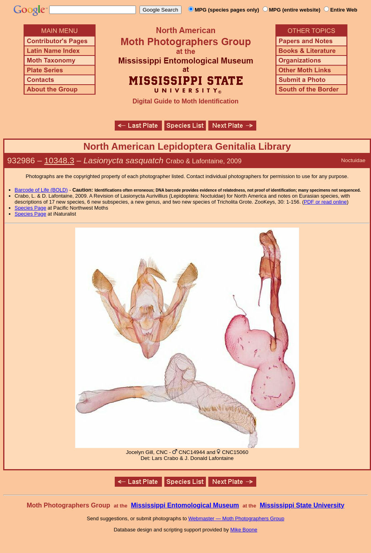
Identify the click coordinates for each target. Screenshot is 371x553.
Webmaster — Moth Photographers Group (236, 518)
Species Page (30, 208)
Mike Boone (243, 530)
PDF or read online (325, 202)
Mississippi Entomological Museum (185, 505)
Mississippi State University (302, 505)
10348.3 (59, 160)
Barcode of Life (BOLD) (41, 190)
